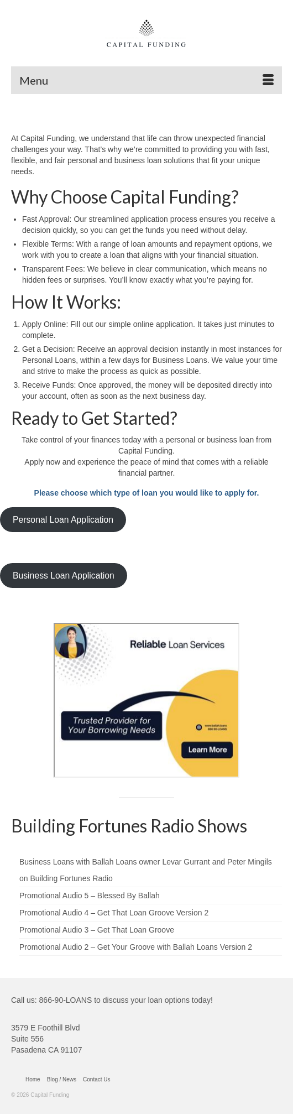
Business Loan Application (63, 575)
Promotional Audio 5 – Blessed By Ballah (89, 895)
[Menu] (146, 80)
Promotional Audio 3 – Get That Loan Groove (96, 929)
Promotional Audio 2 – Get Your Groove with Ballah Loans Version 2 (135, 947)
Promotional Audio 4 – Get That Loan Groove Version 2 (113, 912)
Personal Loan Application (63, 519)
